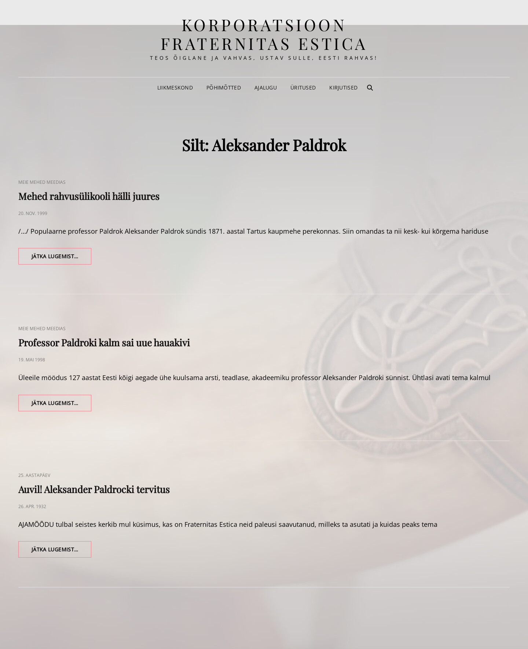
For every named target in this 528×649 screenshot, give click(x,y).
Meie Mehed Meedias (42, 182)
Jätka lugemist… (61, 258)
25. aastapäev (34, 475)
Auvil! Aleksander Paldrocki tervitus (94, 489)
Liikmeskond (175, 87)
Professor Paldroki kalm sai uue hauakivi (104, 342)
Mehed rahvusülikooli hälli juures (89, 196)
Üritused (303, 87)
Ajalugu (265, 87)
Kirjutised (343, 87)
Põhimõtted (223, 87)
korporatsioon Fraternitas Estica (264, 34)
